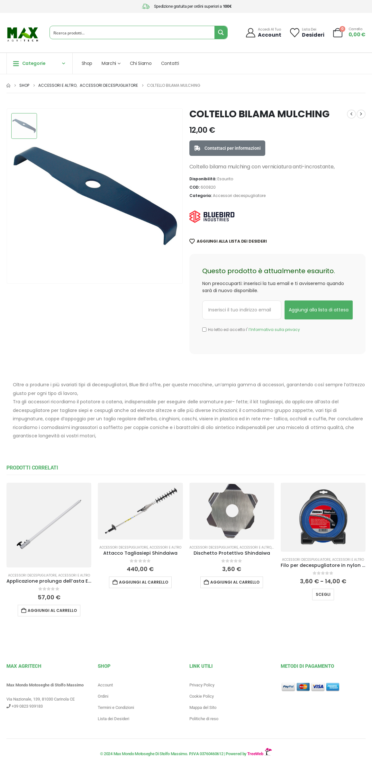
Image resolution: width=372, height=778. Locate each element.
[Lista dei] (306, 32)
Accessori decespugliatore (239, 195)
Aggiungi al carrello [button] (52, 610)
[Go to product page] (49, 525)
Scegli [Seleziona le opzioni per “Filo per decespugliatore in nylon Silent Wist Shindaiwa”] (323, 594)
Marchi (109, 63)
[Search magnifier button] (220, 32)
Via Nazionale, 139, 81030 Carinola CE (40, 699)
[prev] (351, 114)
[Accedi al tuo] (263, 32)
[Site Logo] (22, 34)
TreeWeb (259, 753)
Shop (87, 63)
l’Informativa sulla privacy (274, 329)
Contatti (170, 63)
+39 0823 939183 (24, 706)
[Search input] (132, 32)
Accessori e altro (74, 575)
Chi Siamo (141, 63)
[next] (361, 114)
